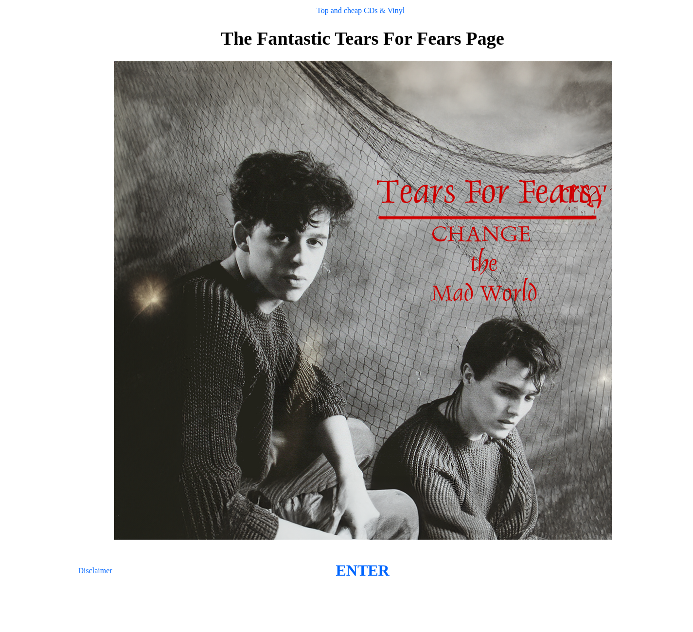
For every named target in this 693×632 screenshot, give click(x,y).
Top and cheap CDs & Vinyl (361, 10)
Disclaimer (95, 570)
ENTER (362, 570)
